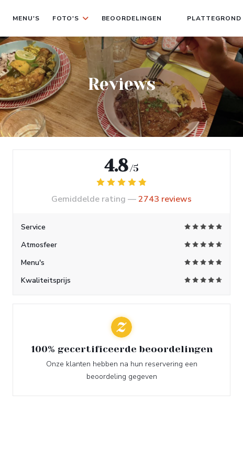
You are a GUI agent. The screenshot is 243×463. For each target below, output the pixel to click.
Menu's (26, 18)
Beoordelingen (132, 18)
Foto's (70, 18)
